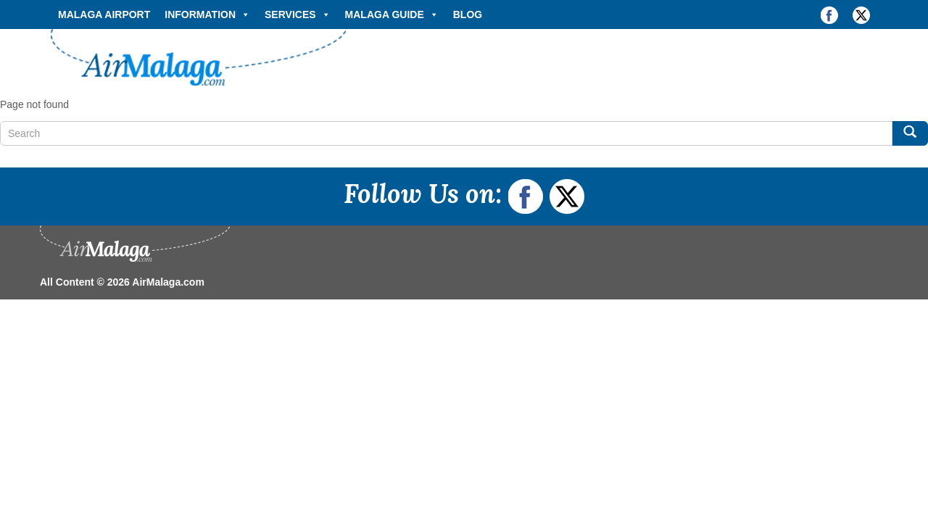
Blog (467, 14)
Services (298, 14)
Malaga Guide (392, 14)
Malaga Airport (104, 14)
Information (207, 14)
